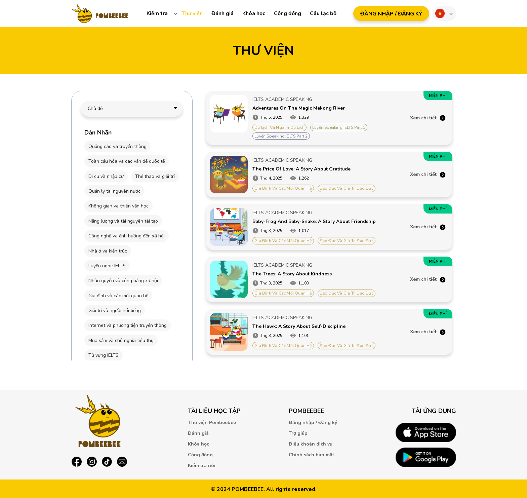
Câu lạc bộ (323, 13)
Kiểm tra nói (201, 465)
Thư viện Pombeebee (212, 422)
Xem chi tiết (423, 118)
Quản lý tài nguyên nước (114, 191)
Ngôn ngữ (440, 13)
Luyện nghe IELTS (107, 266)
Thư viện (192, 13)
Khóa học (253, 13)
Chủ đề (95, 108)
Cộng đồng (287, 13)
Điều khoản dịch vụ (310, 444)
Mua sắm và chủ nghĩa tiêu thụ (121, 340)
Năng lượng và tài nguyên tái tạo (123, 221)
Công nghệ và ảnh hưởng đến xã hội (126, 236)
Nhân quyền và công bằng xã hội (123, 280)
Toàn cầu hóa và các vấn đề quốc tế (126, 161)
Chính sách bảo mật (311, 455)
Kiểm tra (157, 13)
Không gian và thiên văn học (118, 206)
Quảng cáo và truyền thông (117, 146)
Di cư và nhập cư (106, 176)
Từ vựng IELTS (103, 355)
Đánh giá (222, 13)
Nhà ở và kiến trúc (107, 251)
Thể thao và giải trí (155, 176)
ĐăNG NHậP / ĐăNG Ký (391, 13)
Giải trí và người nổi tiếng (114, 310)
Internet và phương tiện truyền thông (127, 325)
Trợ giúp (298, 433)
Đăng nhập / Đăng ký (313, 422)
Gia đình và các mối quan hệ (118, 296)
